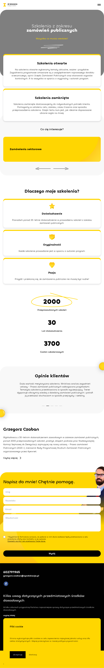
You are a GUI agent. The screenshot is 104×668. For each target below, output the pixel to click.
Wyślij (52, 553)
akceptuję (17, 654)
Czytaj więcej (12, 457)
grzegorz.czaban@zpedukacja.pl (21, 575)
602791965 (11, 572)
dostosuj (33, 654)
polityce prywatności (68, 641)
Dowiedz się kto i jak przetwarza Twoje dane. (27, 541)
